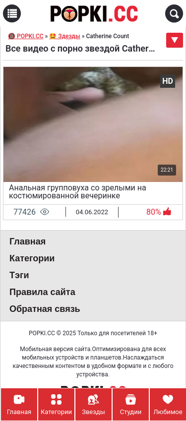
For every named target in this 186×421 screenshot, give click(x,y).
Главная (27, 241)
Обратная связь (44, 309)
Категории (32, 258)
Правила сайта (42, 292)
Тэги (19, 275)
